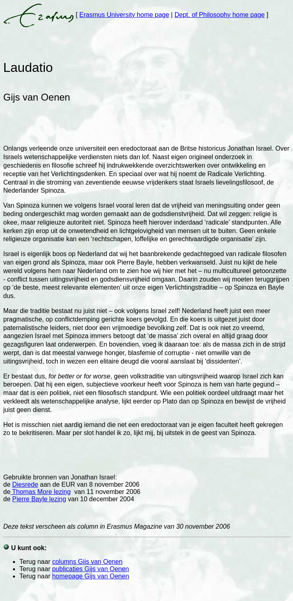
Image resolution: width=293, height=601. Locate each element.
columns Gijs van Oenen (87, 561)
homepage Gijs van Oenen (90, 576)
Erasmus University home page (124, 14)
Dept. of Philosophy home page (220, 14)
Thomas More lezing (41, 491)
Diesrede (25, 484)
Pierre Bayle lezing (39, 499)
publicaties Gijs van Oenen (90, 568)
